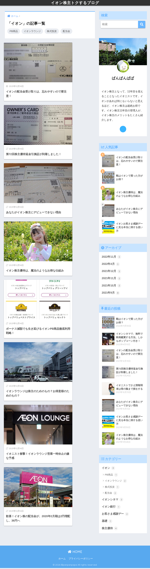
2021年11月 (112, 279)
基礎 (107, 522)
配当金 (66, 31)
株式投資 (52, 31)
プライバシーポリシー (81, 559)
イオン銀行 (111, 507)
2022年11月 (112, 257)
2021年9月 (111, 293)
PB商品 (14, 31)
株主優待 (110, 529)
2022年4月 (111, 264)
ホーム (62, 559)
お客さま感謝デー (115, 515)
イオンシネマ (112, 500)
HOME (75, 553)
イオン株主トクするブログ (75, 2)
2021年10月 (112, 286)
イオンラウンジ (32, 31)
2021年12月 (112, 271)
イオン (108, 468)
